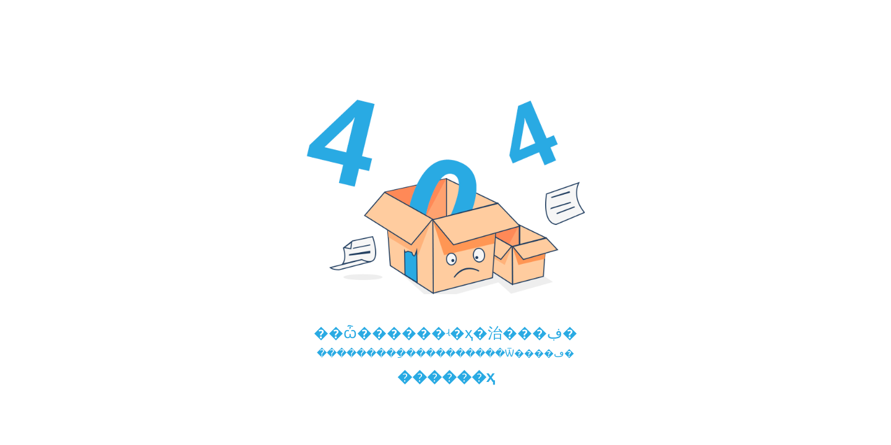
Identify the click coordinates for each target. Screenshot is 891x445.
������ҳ (445, 376)
